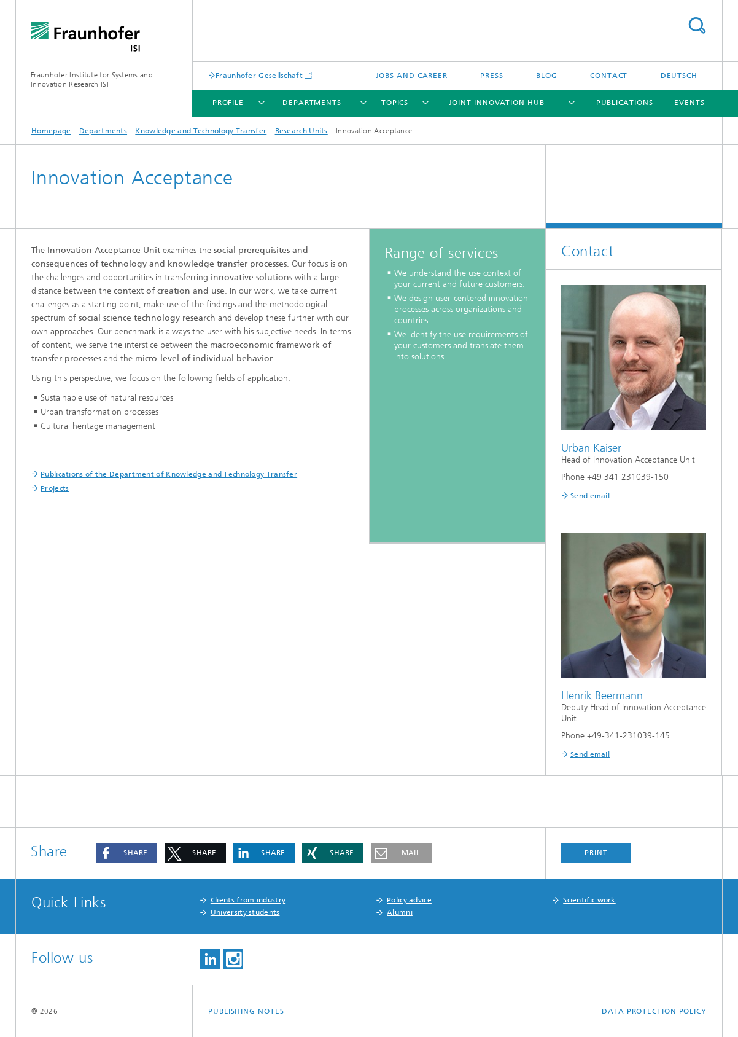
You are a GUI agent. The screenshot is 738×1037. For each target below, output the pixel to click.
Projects (55, 488)
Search (697, 25)
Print (596, 852)
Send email (590, 495)
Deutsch (679, 75)
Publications (624, 102)
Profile (228, 102)
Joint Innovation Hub (497, 102)
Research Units (301, 131)
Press (491, 75)
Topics (394, 102)
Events (689, 102)
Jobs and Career (412, 75)
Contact (608, 75)
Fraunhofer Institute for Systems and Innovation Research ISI (92, 79)
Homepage (51, 131)
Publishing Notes (246, 1011)
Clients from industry (248, 900)
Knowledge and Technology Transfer (200, 131)
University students (245, 912)
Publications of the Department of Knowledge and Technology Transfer (169, 474)
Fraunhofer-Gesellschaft (259, 75)
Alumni (400, 912)
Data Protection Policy (654, 1011)
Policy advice (409, 900)
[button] (126, 853)
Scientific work (589, 900)
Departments (311, 102)
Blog (546, 75)
